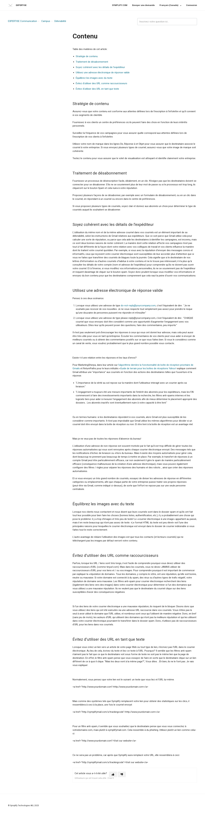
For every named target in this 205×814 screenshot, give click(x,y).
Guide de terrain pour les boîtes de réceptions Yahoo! (148, 368)
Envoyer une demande (143, 5)
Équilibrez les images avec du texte (94, 78)
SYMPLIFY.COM (119, 5)
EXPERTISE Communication (22, 21)
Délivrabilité (60, 21)
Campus (45, 21)
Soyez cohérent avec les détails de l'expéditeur (100, 67)
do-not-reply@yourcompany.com (138, 305)
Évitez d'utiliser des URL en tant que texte (97, 88)
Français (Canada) (169, 5)
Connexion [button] (191, 5)
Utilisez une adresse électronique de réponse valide (103, 72)
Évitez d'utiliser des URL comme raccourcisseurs (101, 83)
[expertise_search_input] (167, 21)
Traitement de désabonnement (92, 61)
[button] (113, 774)
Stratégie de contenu (87, 56)
